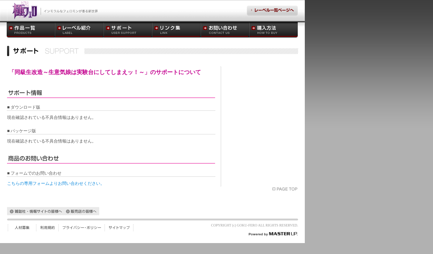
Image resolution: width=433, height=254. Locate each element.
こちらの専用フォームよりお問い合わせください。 (56, 183)
